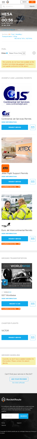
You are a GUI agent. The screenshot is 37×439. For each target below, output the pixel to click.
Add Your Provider (19, 379)
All (9, 34)
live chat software (18, 383)
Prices (4, 53)
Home (3, 423)
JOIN (32, 2)
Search (23, 416)
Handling (18, 34)
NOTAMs (29, 38)
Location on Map (8, 30)
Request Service (15, 127)
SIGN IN (24, 2)
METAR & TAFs (19, 38)
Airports (32, 6)
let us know (20, 64)
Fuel (12, 34)
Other (15, 36)
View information (9, 122)
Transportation (7, 36)
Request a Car (14, 304)
